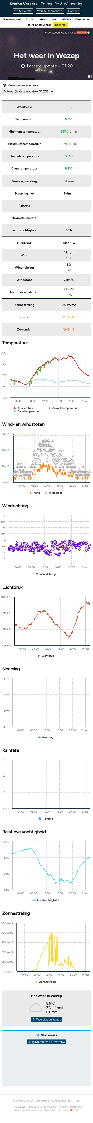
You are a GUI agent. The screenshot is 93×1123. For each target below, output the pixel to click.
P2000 (66, 19)
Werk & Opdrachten (49, 11)
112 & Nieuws (22, 11)
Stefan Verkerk (46, 3)
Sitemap (63, 1110)
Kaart (54, 19)
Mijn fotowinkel (39, 24)
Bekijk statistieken (70, 1106)
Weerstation (82, 19)
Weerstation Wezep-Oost (67, 32)
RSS (74, 1110)
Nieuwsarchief (12, 19)
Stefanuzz (49, 1035)
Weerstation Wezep (46, 1019)
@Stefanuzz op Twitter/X (46, 1042)
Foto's (29, 19)
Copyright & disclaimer (29, 1110)
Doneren (60, 24)
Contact (73, 11)
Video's (42, 19)
